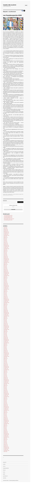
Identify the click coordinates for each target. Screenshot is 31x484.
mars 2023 (5, 268)
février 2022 (6, 283)
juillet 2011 (5, 425)
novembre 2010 (6, 434)
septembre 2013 (6, 396)
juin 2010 (5, 440)
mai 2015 (5, 374)
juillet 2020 (6, 304)
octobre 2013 (6, 395)
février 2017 (6, 350)
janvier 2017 (6, 351)
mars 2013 (5, 403)
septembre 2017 (6, 342)
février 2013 (6, 404)
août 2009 (5, 451)
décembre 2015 (6, 366)
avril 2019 (5, 321)
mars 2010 (5, 443)
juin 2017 (5, 346)
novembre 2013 (6, 394)
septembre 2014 (6, 383)
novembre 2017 (6, 340)
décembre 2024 (6, 245)
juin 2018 (5, 332)
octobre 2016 (6, 355)
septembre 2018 (6, 329)
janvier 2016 (6, 365)
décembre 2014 (6, 379)
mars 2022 (5, 282)
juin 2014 (5, 386)
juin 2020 (5, 305)
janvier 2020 (6, 311)
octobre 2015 (6, 368)
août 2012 (5, 411)
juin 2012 (5, 413)
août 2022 (5, 276)
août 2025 (5, 236)
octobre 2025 (6, 234)
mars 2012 (5, 416)
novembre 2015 (6, 367)
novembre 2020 (6, 300)
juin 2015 (5, 373)
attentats (14, 194)
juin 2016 (5, 359)
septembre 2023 (6, 262)
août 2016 (5, 357)
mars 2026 (5, 228)
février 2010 (6, 444)
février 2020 (6, 310)
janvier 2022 (6, 284)
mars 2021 (5, 295)
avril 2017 (5, 348)
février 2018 (6, 337)
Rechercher (5, 200)
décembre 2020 (6, 299)
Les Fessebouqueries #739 (8, 215)
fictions (4, 470)
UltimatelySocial (22, 483)
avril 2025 (5, 240)
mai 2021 (5, 293)
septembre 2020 (6, 302)
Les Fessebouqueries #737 (8, 217)
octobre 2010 (6, 435)
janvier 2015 (6, 378)
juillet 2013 (5, 398)
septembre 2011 (6, 423)
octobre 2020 (6, 301)
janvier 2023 (6, 271)
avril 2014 (5, 388)
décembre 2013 (6, 393)
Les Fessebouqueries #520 (12, 15)
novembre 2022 (6, 273)
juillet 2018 (5, 331)
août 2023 (5, 263)
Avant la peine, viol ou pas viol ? (9, 218)
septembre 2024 (6, 248)
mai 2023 (5, 266)
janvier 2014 (6, 392)
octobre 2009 (6, 449)
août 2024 (5, 249)
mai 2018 (5, 333)
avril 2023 (5, 267)
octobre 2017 (6, 341)
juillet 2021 (5, 291)
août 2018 (5, 330)
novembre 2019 (6, 313)
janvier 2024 (6, 257)
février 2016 (6, 364)
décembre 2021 (6, 285)
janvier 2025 (6, 244)
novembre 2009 (6, 448)
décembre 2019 (6, 312)
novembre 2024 (6, 246)
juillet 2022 (6, 277)
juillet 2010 (5, 439)
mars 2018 (5, 336)
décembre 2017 (6, 339)
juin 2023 (5, 265)
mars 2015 (5, 376)
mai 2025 (5, 239)
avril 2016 (5, 361)
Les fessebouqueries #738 (8, 216)
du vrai (4, 466)
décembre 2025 (6, 231)
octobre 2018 (6, 328)
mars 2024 (5, 255)
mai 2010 (5, 441)
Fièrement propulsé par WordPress (13, 480)
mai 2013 (5, 401)
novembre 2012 (6, 407)
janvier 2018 (6, 338)
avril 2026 (5, 227)
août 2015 (5, 370)
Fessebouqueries (10, 194)
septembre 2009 (6, 450)
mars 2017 (5, 349)
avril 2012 (5, 415)
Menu (26, 5)
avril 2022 (5, 281)
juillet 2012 (5, 412)
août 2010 (5, 438)
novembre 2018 (6, 327)
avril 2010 (5, 442)
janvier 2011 (6, 432)
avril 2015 (5, 375)
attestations (17, 194)
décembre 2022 (6, 272)
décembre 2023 (6, 258)
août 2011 (5, 424)
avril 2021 (5, 294)
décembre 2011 (6, 420)
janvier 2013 (6, 405)
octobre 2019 (6, 314)
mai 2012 (5, 414)
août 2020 (5, 303)
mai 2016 (5, 360)
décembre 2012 (6, 406)
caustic (4, 464)
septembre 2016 (6, 356)
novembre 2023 (6, 259)
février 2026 (6, 229)
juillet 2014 (5, 385)
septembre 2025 (6, 235)
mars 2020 (5, 309)
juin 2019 (5, 319)
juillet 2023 (6, 264)
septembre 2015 (6, 369)
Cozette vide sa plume (9, 5)
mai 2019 (5, 320)
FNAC (22, 194)
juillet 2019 (5, 318)
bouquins (4, 462)
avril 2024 (5, 254)
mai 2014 (5, 387)
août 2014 (5, 384)
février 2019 (6, 323)
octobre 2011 (6, 422)
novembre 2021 (6, 286)
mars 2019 (5, 322)
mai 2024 (5, 253)
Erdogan (20, 194)
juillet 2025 (6, 237)
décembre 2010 (6, 433)
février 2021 (6, 296)
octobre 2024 (6, 247)
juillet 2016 (5, 358)
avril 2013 (5, 402)
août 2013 (5, 397)
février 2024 (6, 256)
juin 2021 (5, 292)
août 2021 (5, 290)
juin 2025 (5, 238)
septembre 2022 (6, 275)
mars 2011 (5, 430)
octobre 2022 (6, 274)
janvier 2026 (6, 230)
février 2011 (6, 431)
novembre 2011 (6, 421)
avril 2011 (5, 429)
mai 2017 (5, 347)
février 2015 (6, 377)
